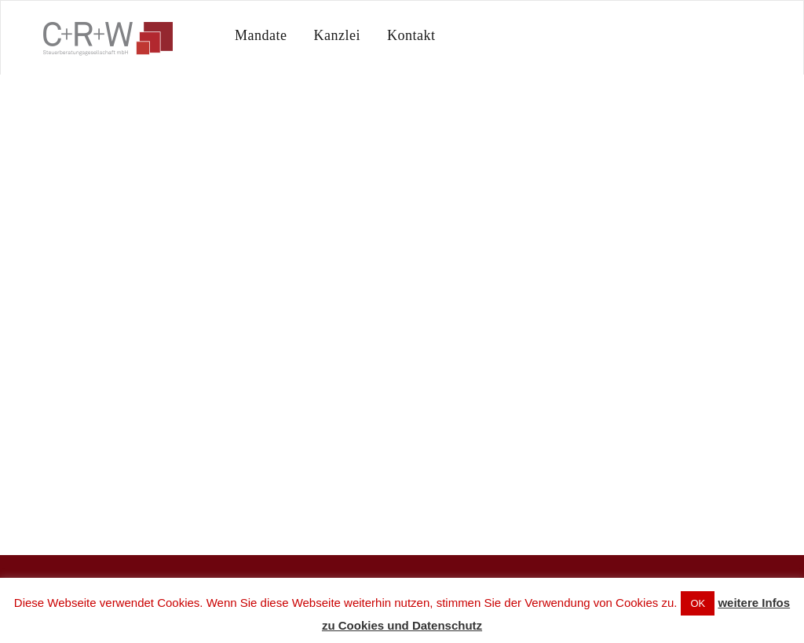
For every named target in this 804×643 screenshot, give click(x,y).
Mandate (261, 35)
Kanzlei (336, 35)
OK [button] (697, 603)
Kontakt (411, 35)
